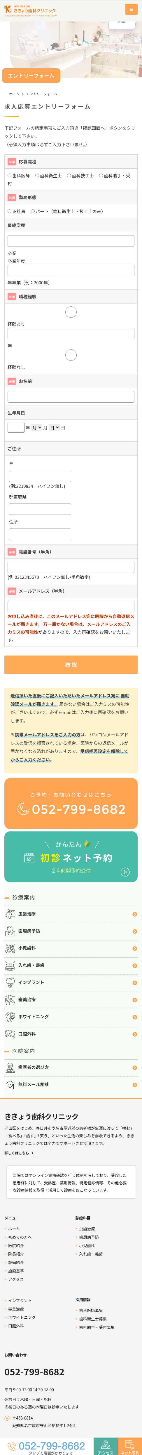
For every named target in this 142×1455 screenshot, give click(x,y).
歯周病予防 (71, 931)
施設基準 (16, 1271)
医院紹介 (16, 1245)
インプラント (71, 983)
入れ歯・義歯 (71, 966)
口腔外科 (71, 1034)
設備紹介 (16, 1262)
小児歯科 (71, 948)
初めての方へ (20, 1237)
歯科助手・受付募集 (97, 1327)
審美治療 (71, 1000)
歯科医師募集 (91, 1310)
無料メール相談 (71, 1085)
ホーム (14, 93)
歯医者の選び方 (71, 1068)
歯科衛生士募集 (93, 1319)
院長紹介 (16, 1254)
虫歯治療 (71, 914)
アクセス (16, 1279)
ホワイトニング (71, 1017)
